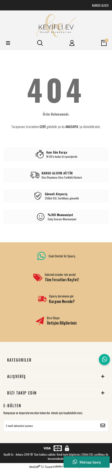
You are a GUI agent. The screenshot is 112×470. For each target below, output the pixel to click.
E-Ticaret (47, 467)
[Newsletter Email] (56, 426)
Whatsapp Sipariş (87, 461)
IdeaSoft (34, 467)
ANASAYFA (71, 126)
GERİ (42, 126)
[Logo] (56, 25)
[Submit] (103, 426)
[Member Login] (72, 43)
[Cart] (104, 43)
